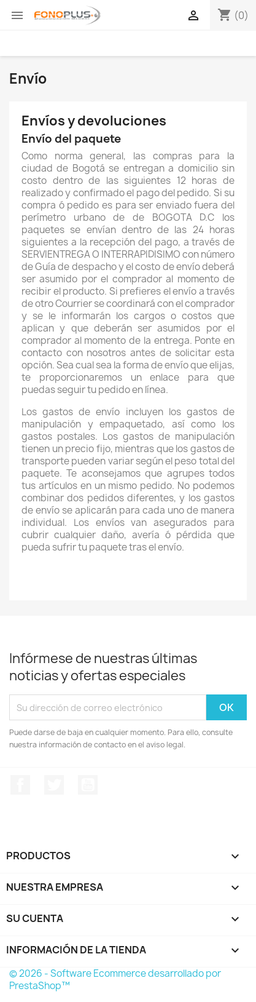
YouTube (88, 785)
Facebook (20, 785)
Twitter (54, 785)
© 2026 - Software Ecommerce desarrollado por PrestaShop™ (115, 979)
